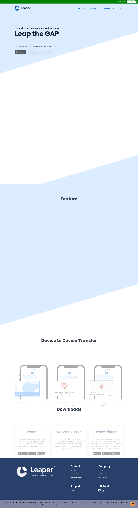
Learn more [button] (60, 505)
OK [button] (133, 504)
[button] (83, 8)
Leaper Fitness (76, 478)
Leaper (73, 470)
